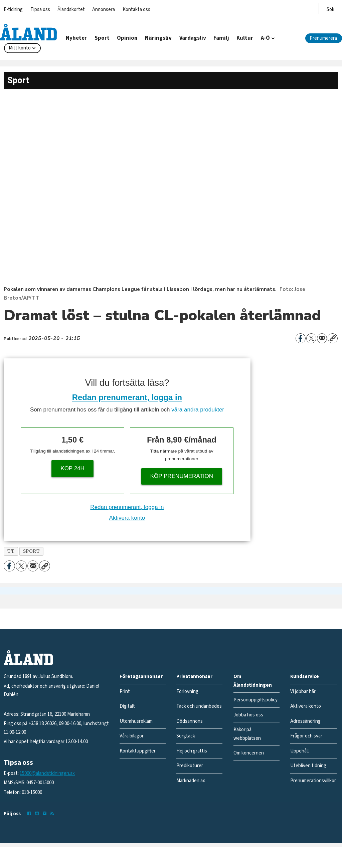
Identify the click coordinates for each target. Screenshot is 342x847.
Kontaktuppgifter (138, 750)
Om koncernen (248, 752)
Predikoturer (189, 765)
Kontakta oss (136, 9)
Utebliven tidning (308, 765)
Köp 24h (72, 468)
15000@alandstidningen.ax (47, 773)
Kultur (244, 38)
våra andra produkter (197, 409)
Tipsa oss (40, 9)
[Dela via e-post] (322, 338)
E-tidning (13, 9)
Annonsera (103, 9)
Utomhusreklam (136, 721)
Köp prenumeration (181, 476)
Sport (102, 38)
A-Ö (265, 38)
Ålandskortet (71, 9)
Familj (221, 38)
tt (11, 551)
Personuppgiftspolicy (255, 699)
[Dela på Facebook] (301, 338)
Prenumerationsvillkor (313, 780)
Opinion (127, 38)
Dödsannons (189, 721)
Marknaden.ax (190, 780)
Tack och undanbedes (199, 706)
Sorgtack (185, 735)
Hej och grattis (191, 750)
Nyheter (76, 38)
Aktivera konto (127, 518)
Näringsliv (158, 38)
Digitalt (127, 706)
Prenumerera (323, 38)
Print (125, 691)
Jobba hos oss (248, 714)
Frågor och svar (306, 735)
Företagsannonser (141, 676)
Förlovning (187, 691)
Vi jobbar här (303, 691)
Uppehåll (299, 750)
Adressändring (305, 721)
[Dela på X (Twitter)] (311, 338)
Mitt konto (20, 47)
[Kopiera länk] (333, 338)
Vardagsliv (192, 38)
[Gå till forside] (28, 32)
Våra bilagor (132, 735)
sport (31, 551)
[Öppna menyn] (330, 8)
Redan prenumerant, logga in (127, 397)
